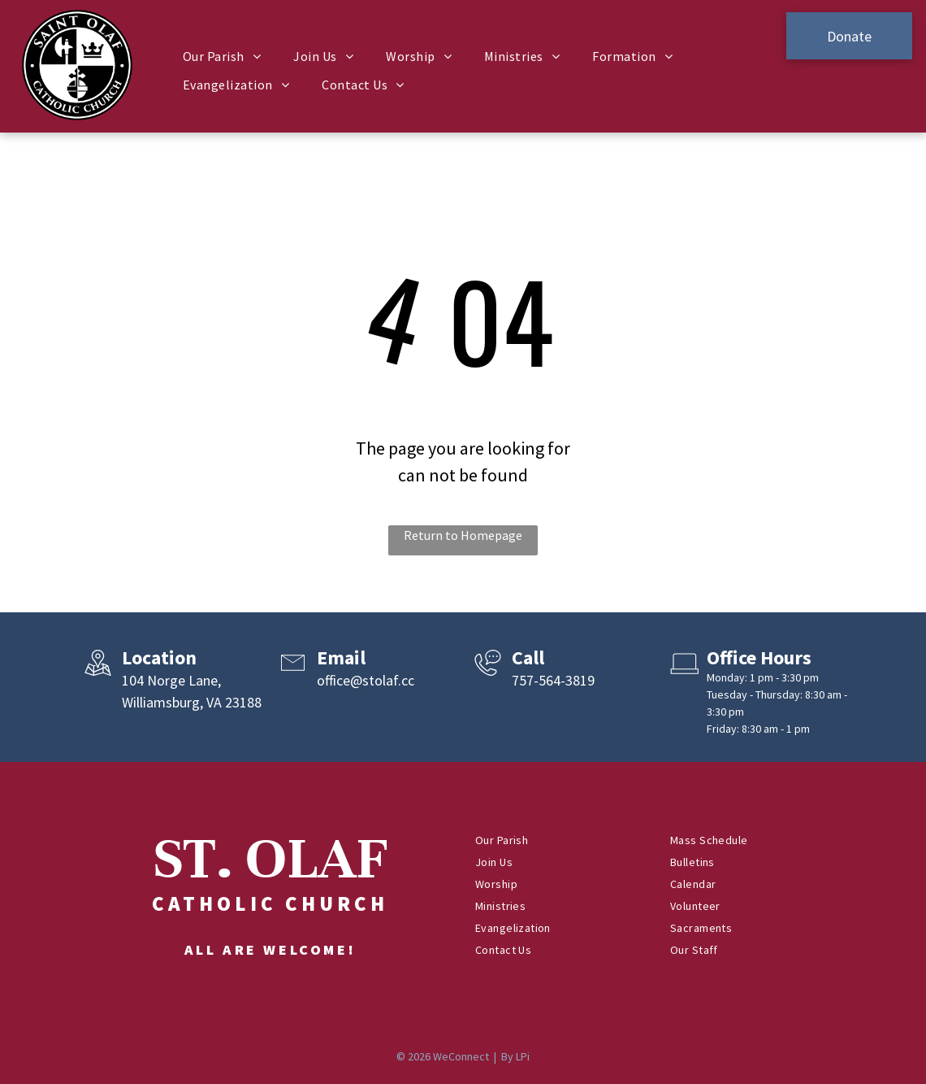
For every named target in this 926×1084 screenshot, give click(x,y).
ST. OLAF (270, 859)
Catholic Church (270, 903)
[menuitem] (222, 56)
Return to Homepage (463, 535)
